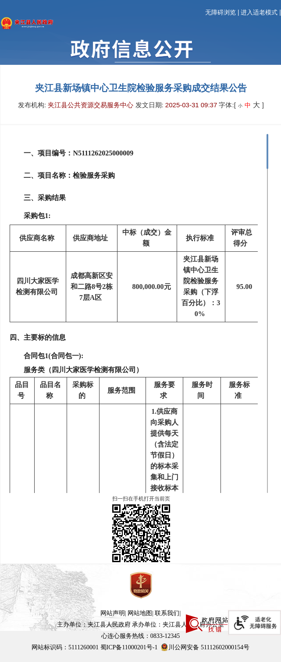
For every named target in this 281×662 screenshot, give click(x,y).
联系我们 (167, 613)
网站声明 (112, 613)
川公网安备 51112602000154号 (204, 647)
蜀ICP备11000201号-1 (129, 647)
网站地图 (140, 613)
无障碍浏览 (220, 12)
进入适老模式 (259, 12)
